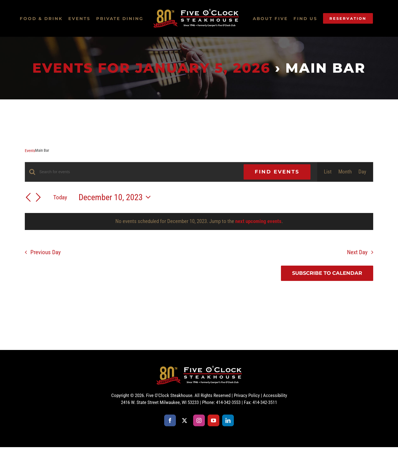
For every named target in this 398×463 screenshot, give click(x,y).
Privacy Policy (247, 395)
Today (60, 197)
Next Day (357, 252)
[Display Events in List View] (328, 172)
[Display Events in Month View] (345, 172)
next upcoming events (258, 221)
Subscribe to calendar (327, 273)
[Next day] (38, 198)
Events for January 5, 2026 (151, 68)
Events (30, 150)
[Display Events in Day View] (362, 172)
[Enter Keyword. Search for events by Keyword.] (138, 172)
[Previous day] (28, 198)
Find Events (277, 172)
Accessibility (275, 395)
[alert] (199, 221)
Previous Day (45, 252)
